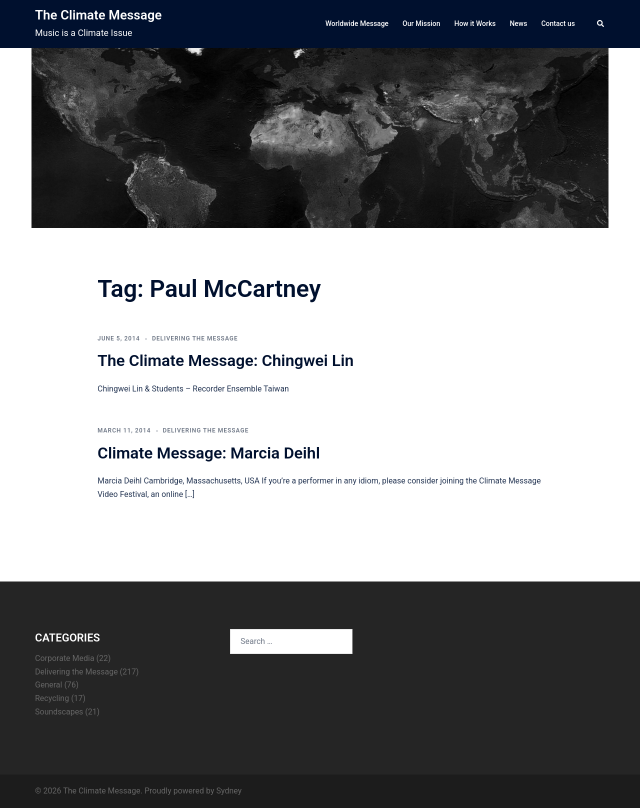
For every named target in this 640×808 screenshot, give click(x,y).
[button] (601, 24)
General (48, 685)
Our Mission (421, 24)
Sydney (229, 791)
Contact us (558, 24)
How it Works (475, 24)
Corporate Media (64, 658)
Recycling (52, 698)
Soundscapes (59, 711)
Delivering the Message (195, 338)
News (518, 24)
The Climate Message (98, 15)
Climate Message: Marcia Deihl (209, 453)
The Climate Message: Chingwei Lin (226, 360)
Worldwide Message (357, 24)
